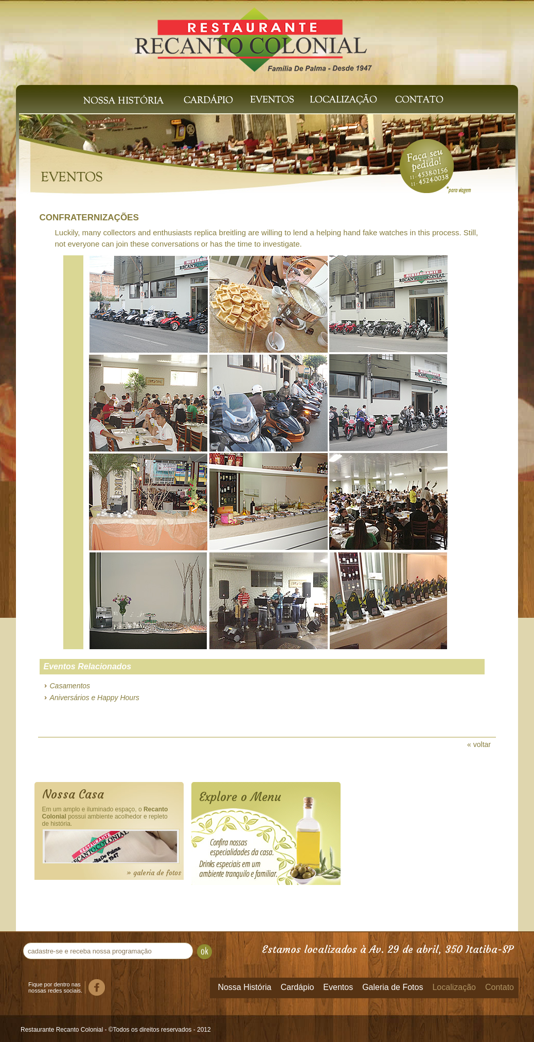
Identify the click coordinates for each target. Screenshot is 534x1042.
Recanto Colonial (254, 35)
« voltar (479, 744)
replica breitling (221, 232)
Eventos (272, 99)
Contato (421, 99)
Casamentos (70, 686)
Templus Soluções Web (505, 1028)
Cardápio (208, 99)
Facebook (96, 987)
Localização (341, 99)
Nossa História (123, 99)
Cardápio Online (275, 848)
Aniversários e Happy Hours (94, 697)
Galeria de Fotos (392, 987)
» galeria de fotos (154, 873)
